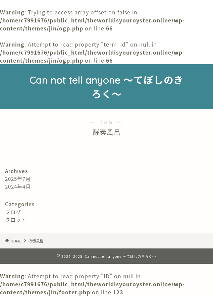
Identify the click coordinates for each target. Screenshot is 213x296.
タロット (15, 219)
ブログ (13, 212)
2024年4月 (18, 186)
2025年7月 (18, 178)
